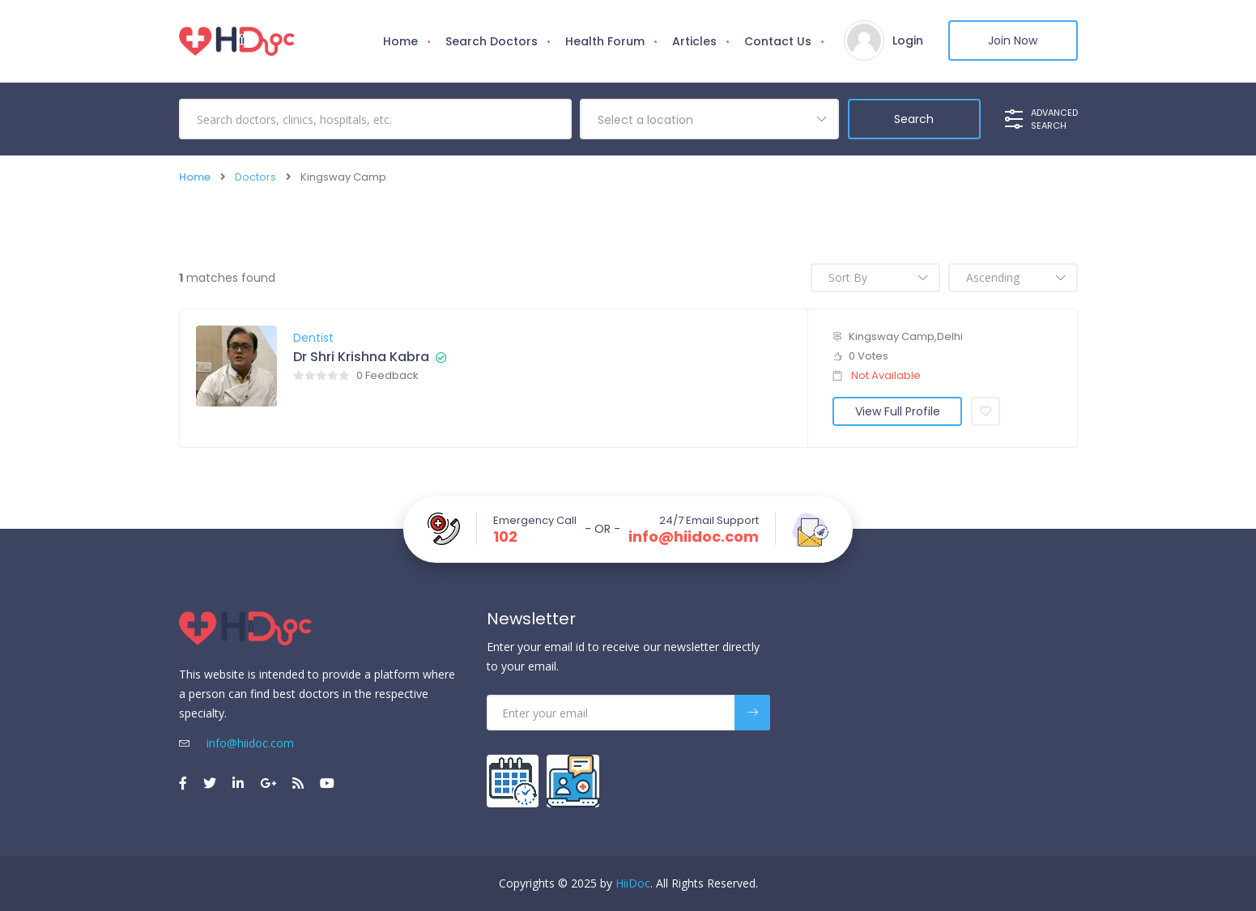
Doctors (255, 177)
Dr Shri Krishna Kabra (361, 357)
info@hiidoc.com (693, 537)
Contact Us (777, 41)
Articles (694, 41)
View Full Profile (897, 411)
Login (907, 40)
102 (505, 537)
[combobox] (709, 119)
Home (400, 41)
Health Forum (605, 41)
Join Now (1012, 40)
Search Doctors (491, 41)
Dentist (313, 338)
